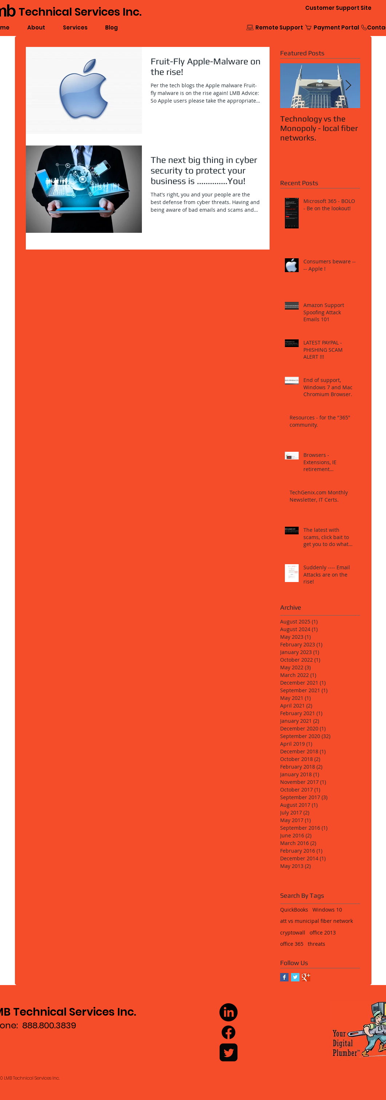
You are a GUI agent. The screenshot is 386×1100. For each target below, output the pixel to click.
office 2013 (323, 932)
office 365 (291, 943)
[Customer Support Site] (338, 8)
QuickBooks (294, 909)
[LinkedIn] (228, 1012)
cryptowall (292, 932)
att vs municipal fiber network (316, 920)
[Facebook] (228, 1032)
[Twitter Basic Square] (295, 977)
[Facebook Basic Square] (284, 977)
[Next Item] (348, 85)
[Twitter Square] (228, 1052)
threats (316, 943)
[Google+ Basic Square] (306, 977)
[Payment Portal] (336, 27)
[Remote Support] (279, 27)
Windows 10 (327, 909)
